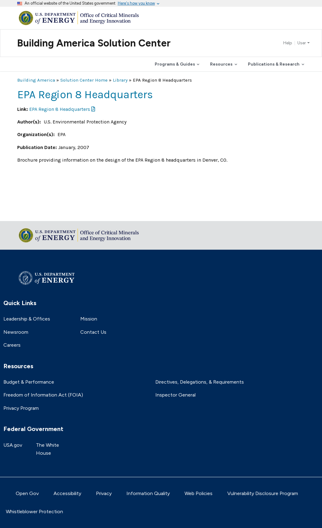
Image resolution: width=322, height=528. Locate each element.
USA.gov (12, 445)
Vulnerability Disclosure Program (262, 493)
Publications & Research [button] (274, 64)
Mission (88, 319)
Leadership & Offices (26, 319)
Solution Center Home (84, 80)
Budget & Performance (28, 382)
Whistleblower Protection (34, 511)
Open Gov (27, 493)
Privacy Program (21, 408)
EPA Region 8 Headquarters (59, 109)
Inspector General (175, 395)
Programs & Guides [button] (175, 64)
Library (120, 80)
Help (287, 43)
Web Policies (199, 493)
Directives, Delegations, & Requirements (199, 382)
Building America (36, 80)
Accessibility (67, 493)
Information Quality (148, 493)
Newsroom (15, 332)
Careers (12, 345)
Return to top (32, 212)
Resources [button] (221, 64)
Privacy (104, 493)
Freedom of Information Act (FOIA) (43, 395)
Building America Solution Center (94, 43)
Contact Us (93, 332)
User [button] (301, 43)
